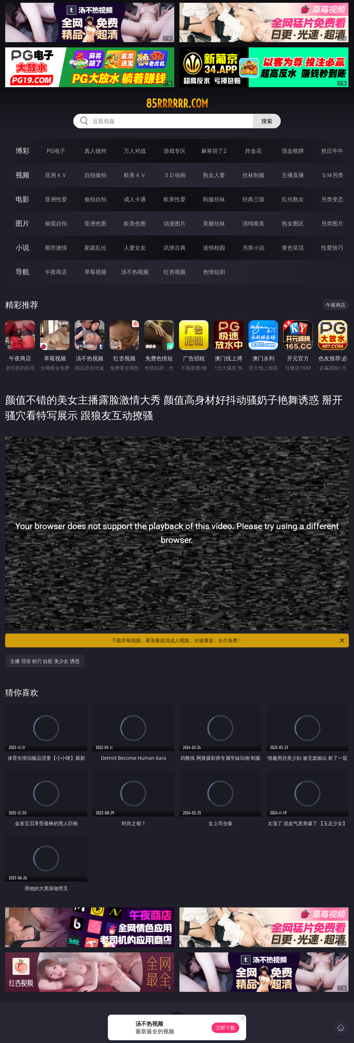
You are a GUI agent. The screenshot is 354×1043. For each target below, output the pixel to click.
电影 (22, 199)
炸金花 (253, 151)
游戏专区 (175, 151)
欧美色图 (135, 223)
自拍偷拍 (95, 175)
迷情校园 (214, 247)
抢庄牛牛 (332, 151)
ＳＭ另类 (332, 175)
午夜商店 (56, 272)
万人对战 (135, 151)
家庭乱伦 (95, 247)
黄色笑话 (293, 247)
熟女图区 (293, 223)
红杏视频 (175, 272)
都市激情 (56, 247)
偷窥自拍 (56, 223)
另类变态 (332, 199)
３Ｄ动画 (175, 175)
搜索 (266, 121)
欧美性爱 (175, 199)
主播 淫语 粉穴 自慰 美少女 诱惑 (44, 661)
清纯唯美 (253, 223)
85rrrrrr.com (177, 103)
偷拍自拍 (95, 199)
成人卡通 (135, 199)
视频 (22, 174)
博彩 (22, 150)
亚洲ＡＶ (56, 175)
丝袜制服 (253, 175)
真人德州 (95, 151)
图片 (22, 223)
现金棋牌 (293, 151)
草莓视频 (95, 272)
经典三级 (253, 199)
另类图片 (332, 223)
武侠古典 (175, 247)
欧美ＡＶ (135, 175)
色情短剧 (214, 272)
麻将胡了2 (213, 151)
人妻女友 (135, 247)
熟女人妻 (214, 175)
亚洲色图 (95, 223)
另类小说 (253, 247)
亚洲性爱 (56, 199)
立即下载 (225, 1027)
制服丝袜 (214, 199)
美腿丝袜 (214, 223)
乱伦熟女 (293, 199)
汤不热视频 (135, 272)
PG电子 (56, 151)
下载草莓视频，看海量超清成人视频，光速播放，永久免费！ (228, 640)
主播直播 (293, 175)
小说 (22, 247)
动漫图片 (175, 223)
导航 (22, 271)
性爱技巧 (332, 247)
